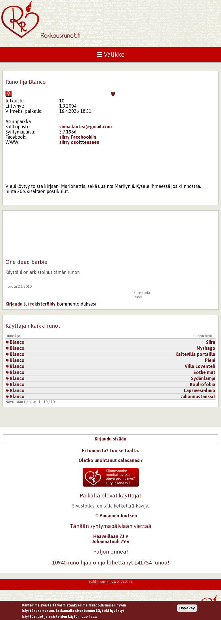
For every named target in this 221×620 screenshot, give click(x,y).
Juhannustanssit (198, 396)
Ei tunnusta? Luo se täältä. (110, 450)
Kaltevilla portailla (195, 354)
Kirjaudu (13, 303)
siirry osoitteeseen (79, 142)
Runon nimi (202, 336)
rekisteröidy (43, 303)
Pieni (210, 360)
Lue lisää (89, 617)
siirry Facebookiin (77, 137)
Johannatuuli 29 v (110, 541)
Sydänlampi (203, 378)
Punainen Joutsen (116, 515)
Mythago (206, 348)
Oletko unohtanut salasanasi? (111, 460)
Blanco (15, 342)
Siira (210, 342)
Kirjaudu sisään (110, 438)
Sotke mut (204, 372)
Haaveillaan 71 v (110, 536)
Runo (138, 297)
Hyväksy (187, 608)
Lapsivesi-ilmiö (199, 390)
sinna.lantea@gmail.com (85, 126)
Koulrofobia (202, 384)
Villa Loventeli (200, 366)
